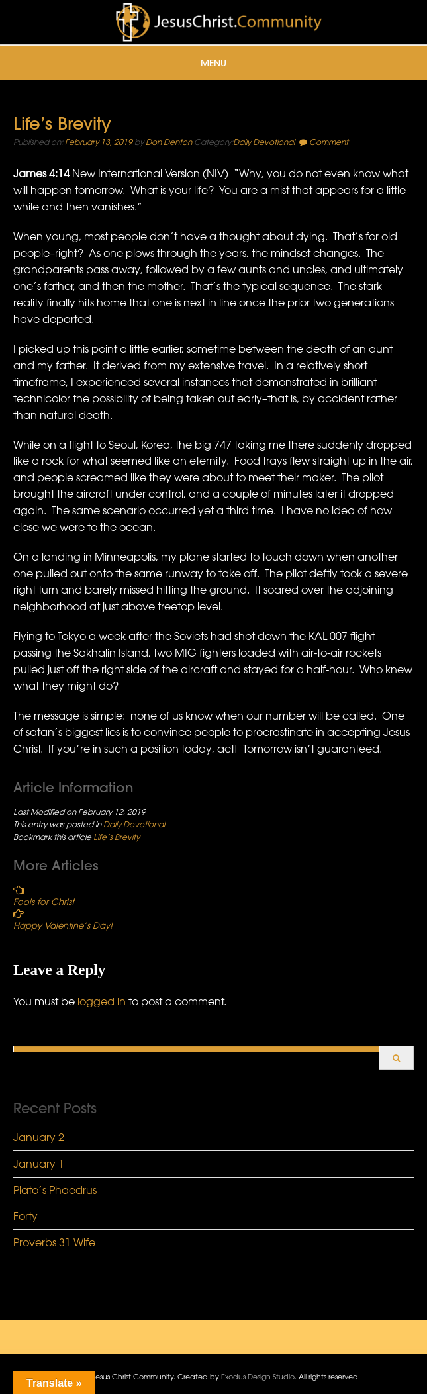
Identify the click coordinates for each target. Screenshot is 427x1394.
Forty (25, 1216)
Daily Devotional (264, 141)
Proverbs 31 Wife (54, 1242)
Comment (328, 141)
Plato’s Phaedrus (55, 1190)
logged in (101, 1001)
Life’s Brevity (116, 836)
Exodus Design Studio (258, 1376)
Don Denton (169, 141)
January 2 (38, 1137)
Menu (213, 63)
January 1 (38, 1163)
